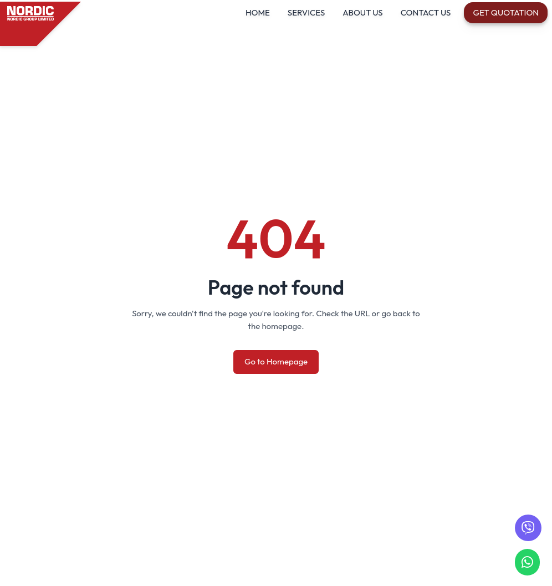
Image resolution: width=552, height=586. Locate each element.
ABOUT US (362, 12)
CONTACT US (426, 12)
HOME (258, 12)
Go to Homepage (276, 361)
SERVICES (306, 12)
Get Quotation (506, 12)
